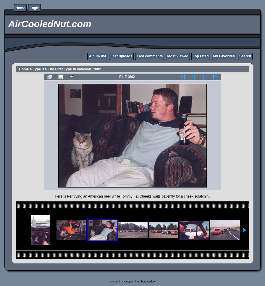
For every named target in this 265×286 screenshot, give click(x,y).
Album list (97, 56)
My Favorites (224, 56)
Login (34, 8)
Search (245, 56)
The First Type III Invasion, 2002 (74, 69)
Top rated (201, 56)
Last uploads (121, 56)
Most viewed (177, 56)
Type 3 (38, 69)
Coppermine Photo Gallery (140, 281)
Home (20, 8)
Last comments (150, 56)
